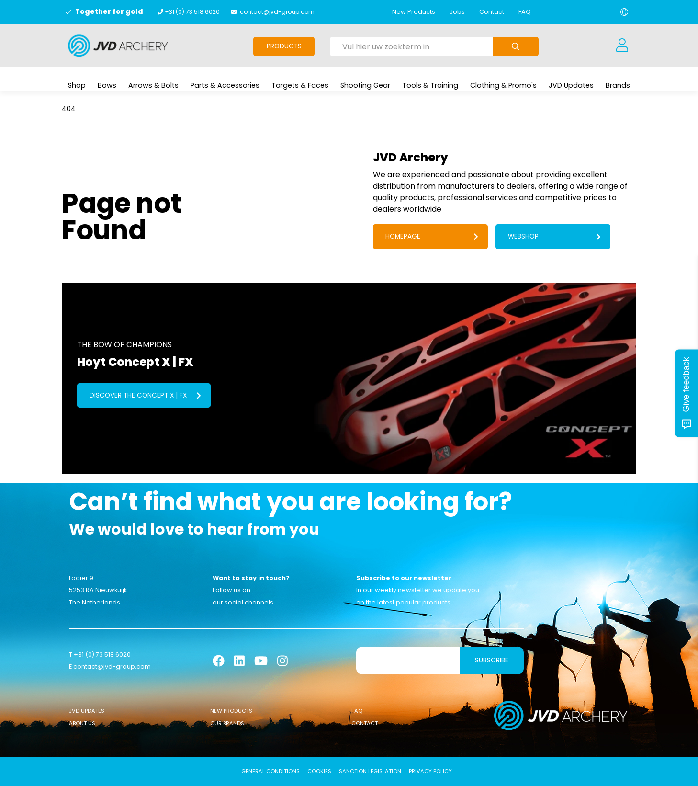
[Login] (622, 45)
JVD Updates (86, 711)
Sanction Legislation (370, 771)
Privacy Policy (430, 771)
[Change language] (624, 12)
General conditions (270, 771)
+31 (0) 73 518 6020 (192, 12)
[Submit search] (516, 46)
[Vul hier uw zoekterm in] (411, 46)
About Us (82, 724)
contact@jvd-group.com (277, 12)
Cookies (319, 771)
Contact (491, 12)
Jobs (457, 12)
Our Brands (227, 724)
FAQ (524, 12)
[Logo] (118, 45)
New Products (413, 12)
